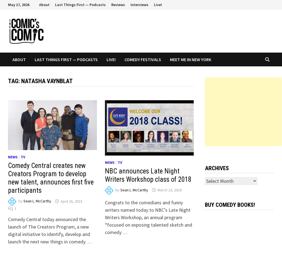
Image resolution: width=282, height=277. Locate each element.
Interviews (139, 4)
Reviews (118, 4)
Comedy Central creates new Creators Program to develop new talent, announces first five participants (51, 178)
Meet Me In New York (190, 59)
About (44, 4)
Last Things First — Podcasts (80, 4)
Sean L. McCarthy (37, 201)
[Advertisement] (243, 111)
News (13, 156)
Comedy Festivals (142, 59)
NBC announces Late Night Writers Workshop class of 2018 (148, 175)
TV (23, 156)
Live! (158, 4)
